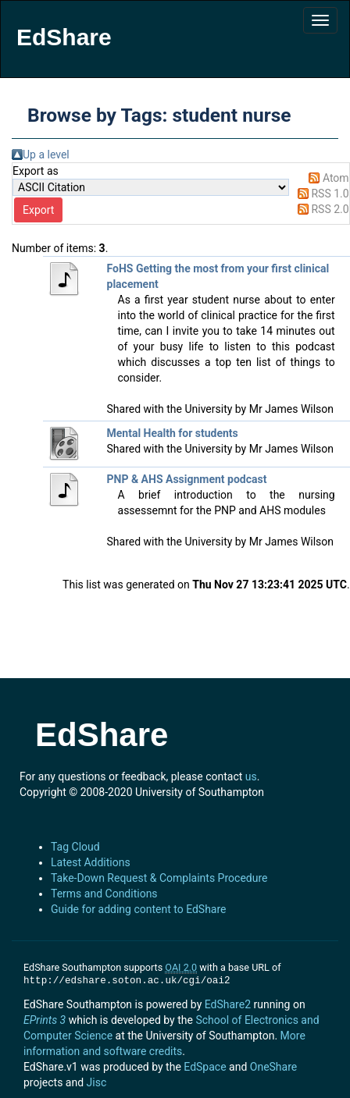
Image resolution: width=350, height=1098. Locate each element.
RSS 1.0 (329, 193)
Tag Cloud (75, 846)
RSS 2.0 (329, 209)
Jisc (97, 1082)
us (251, 776)
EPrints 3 (44, 1020)
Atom (336, 178)
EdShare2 (228, 1004)
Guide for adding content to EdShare (139, 909)
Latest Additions (90, 862)
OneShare (273, 1067)
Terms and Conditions (104, 893)
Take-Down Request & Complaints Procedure (159, 878)
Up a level (46, 154)
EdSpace (205, 1067)
